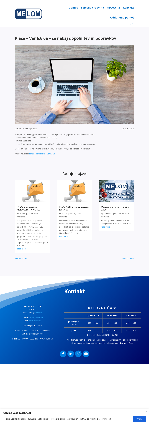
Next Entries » (128, 258)
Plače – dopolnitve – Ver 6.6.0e (42, 153)
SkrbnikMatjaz (110, 213)
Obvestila (113, 7)
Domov (73, 7)
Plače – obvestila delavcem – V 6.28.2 (28, 208)
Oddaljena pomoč (122, 17)
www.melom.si (35, 320)
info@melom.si (36, 317)
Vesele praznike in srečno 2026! (115, 208)
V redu (139, 419)
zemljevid (38, 312)
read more (21, 248)
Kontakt (128, 7)
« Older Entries (21, 258)
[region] (74, 416)
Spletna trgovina (92, 7)
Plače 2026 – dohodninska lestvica (74, 208)
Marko (22, 213)
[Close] (146, 411)
